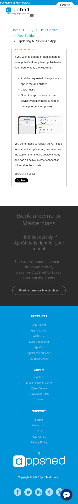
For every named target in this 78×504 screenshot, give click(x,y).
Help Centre (48, 30)
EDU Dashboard (39, 341)
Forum (39, 419)
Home (15, 30)
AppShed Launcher (39, 353)
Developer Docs (39, 393)
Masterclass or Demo (39, 382)
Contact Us (39, 425)
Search (39, 431)
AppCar (38, 347)
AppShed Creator (38, 358)
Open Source (39, 388)
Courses (39, 399)
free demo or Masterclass (15, 2)
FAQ (30, 30)
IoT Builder (39, 336)
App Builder (26, 35)
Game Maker (39, 330)
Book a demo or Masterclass (39, 290)
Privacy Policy (39, 442)
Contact (39, 377)
